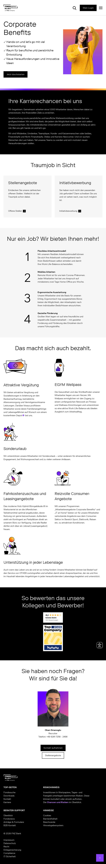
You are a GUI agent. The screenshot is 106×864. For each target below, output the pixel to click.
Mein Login (88, 8)
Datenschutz (10, 843)
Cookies (47, 815)
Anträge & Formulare (14, 822)
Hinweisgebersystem (53, 825)
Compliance (9, 853)
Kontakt (7, 799)
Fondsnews (9, 818)
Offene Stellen (15, 211)
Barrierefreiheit (50, 818)
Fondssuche (9, 792)
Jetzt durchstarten (15, 74)
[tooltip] (23, 415)
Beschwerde (49, 822)
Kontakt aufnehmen (53, 748)
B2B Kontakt (10, 825)
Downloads (9, 795)
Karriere (7, 802)
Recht (6, 846)
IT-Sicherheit (10, 856)
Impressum (9, 840)
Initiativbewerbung (68, 211)
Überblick (8, 815)
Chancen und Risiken (57, 802)
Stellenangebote (53, 755)
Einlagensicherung (12, 850)
